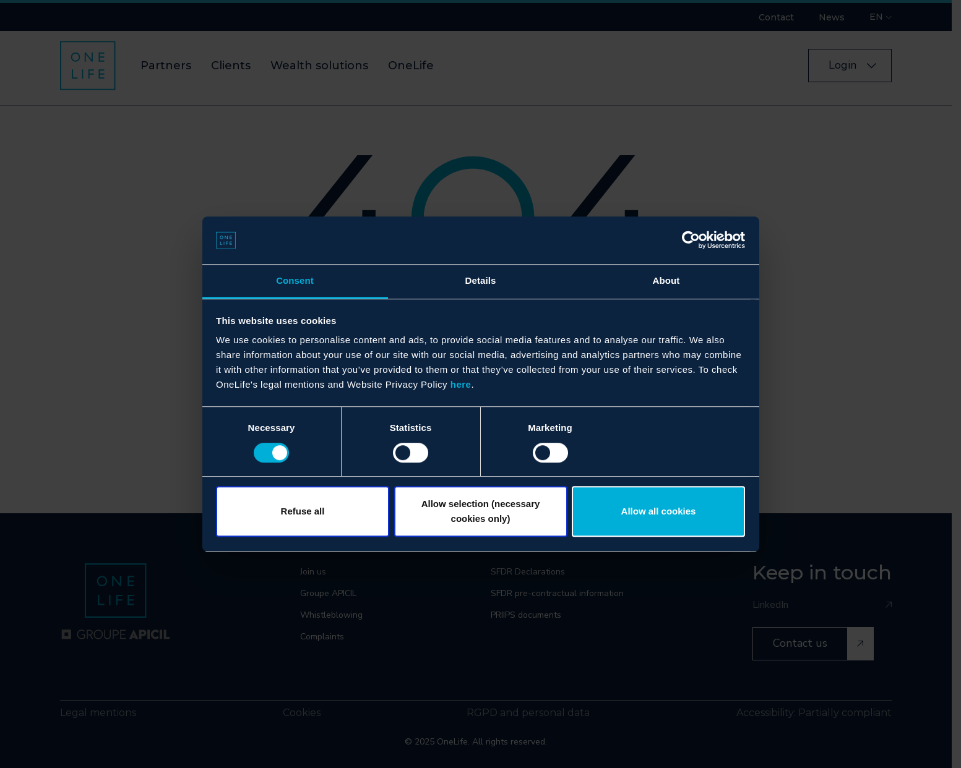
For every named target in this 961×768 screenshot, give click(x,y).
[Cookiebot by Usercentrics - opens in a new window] (691, 240)
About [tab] (666, 280)
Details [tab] (480, 280)
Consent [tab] (295, 280)
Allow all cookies (658, 511)
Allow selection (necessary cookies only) (480, 511)
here (461, 385)
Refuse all (303, 511)
